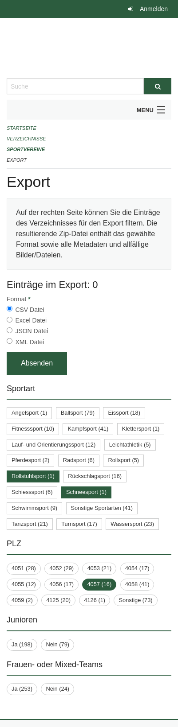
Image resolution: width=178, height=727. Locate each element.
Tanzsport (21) (30, 524)
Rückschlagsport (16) (95, 476)
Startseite (21, 128)
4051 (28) (24, 568)
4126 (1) (94, 600)
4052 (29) (61, 568)
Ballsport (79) (78, 412)
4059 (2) (22, 600)
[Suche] (157, 86)
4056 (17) (61, 584)
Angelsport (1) (29, 412)
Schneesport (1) (86, 492)
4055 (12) (24, 584)
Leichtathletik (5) (130, 444)
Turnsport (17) (79, 524)
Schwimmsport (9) (34, 508)
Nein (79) (57, 644)
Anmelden (154, 8)
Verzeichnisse (26, 138)
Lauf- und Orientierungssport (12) (53, 444)
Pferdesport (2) (30, 460)
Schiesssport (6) (32, 492)
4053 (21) (99, 568)
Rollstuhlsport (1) (33, 476)
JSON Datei (31, 330)
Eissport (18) (124, 412)
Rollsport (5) (123, 460)
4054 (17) (137, 568)
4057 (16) (99, 584)
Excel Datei (31, 320)
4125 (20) (58, 600)
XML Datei (29, 342)
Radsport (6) (79, 460)
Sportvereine (26, 149)
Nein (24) (57, 688)
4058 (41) (137, 584)
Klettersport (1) (141, 428)
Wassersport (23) (132, 524)
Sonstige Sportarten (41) (102, 508)
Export (17, 160)
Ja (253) (22, 688)
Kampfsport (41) (87, 428)
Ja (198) (22, 644)
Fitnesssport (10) (33, 428)
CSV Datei (29, 309)
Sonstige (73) (135, 600)
